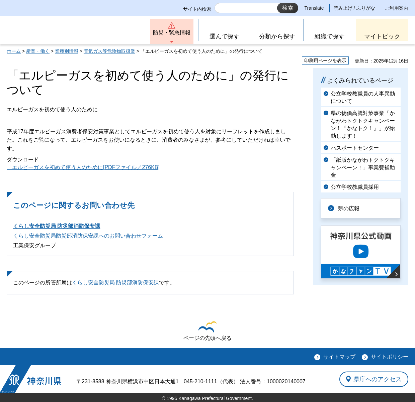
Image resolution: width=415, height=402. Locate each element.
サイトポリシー (389, 357)
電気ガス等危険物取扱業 (109, 51)
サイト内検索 (197, 9)
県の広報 (348, 208)
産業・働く (38, 51)
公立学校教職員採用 (355, 187)
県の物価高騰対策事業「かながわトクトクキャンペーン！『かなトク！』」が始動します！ (363, 124)
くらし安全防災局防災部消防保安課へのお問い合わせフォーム (88, 236)
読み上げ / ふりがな (354, 8)
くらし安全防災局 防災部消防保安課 (56, 226)
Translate (314, 8)
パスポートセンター (355, 148)
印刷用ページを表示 (325, 60)
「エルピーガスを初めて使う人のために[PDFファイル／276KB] (83, 167)
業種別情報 (66, 51)
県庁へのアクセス (377, 379)
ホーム (14, 51)
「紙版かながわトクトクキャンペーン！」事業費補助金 (363, 167)
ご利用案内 (396, 8)
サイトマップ (339, 357)
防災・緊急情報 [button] (171, 32)
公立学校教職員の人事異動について (363, 97)
